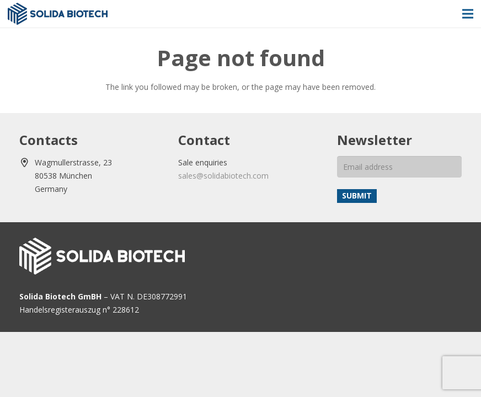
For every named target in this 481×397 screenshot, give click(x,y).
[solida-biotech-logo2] (58, 14)
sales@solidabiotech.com (223, 175)
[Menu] (467, 14)
